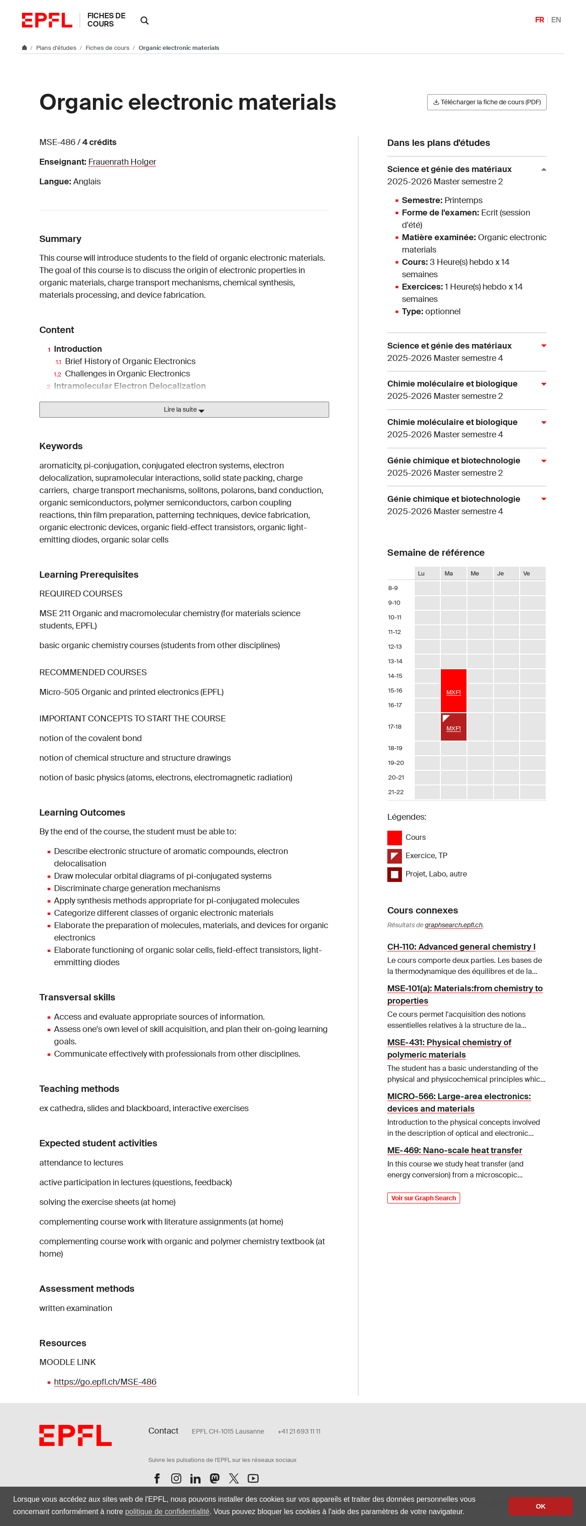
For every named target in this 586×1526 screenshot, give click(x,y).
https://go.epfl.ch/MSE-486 (105, 1381)
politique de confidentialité (167, 1511)
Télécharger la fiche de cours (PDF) (487, 102)
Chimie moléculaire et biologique (463, 390)
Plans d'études (57, 48)
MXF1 (453, 692)
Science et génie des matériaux (463, 176)
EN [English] (556, 20)
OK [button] (541, 1506)
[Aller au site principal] (25, 48)
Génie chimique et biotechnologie (463, 467)
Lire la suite (184, 409)
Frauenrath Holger (122, 161)
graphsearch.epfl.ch (454, 925)
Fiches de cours (106, 20)
